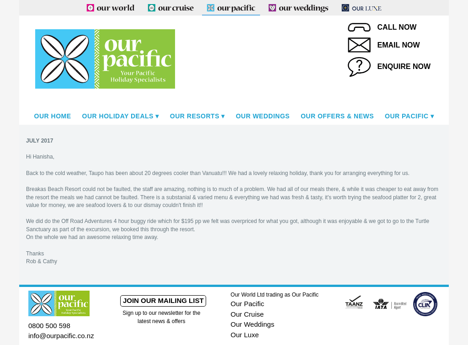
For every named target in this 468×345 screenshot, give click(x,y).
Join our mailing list (163, 300)
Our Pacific (406, 116)
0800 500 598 (49, 325)
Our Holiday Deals (118, 116)
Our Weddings (263, 116)
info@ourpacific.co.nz (61, 336)
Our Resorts (194, 116)
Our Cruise (247, 314)
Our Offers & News (337, 116)
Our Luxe (245, 335)
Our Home (52, 116)
